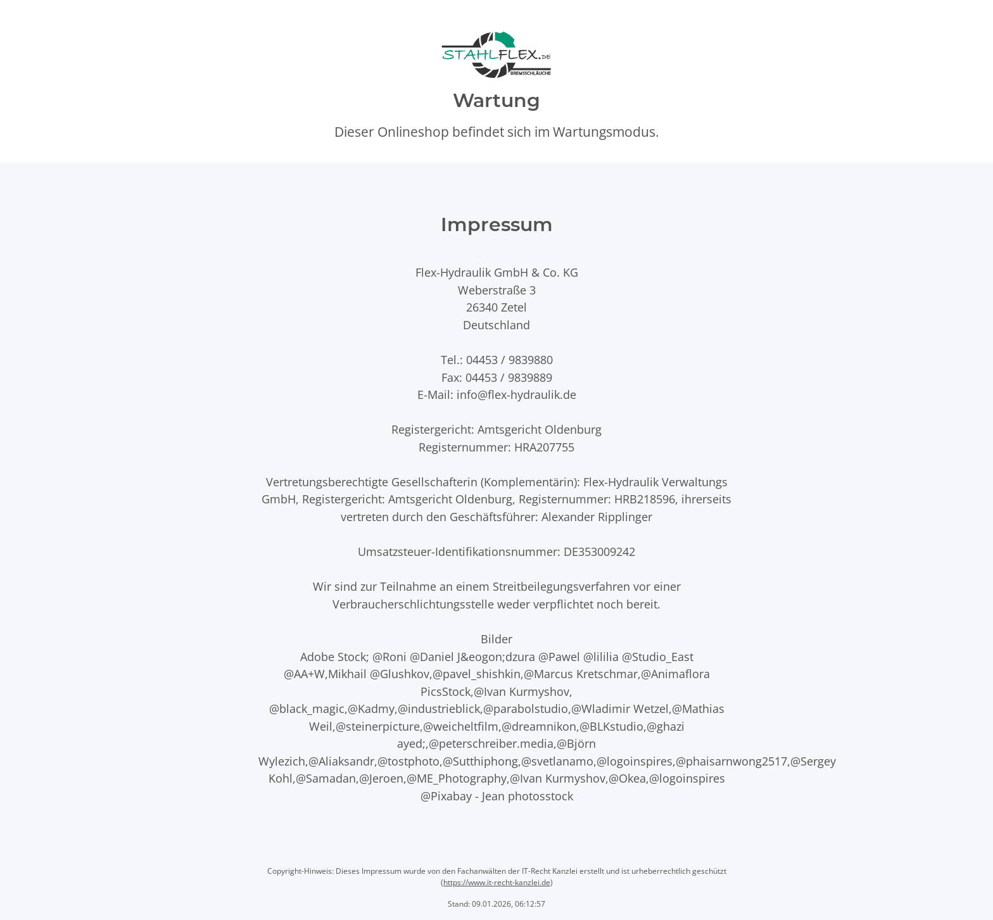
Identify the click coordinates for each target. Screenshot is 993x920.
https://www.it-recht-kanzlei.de (496, 882)
